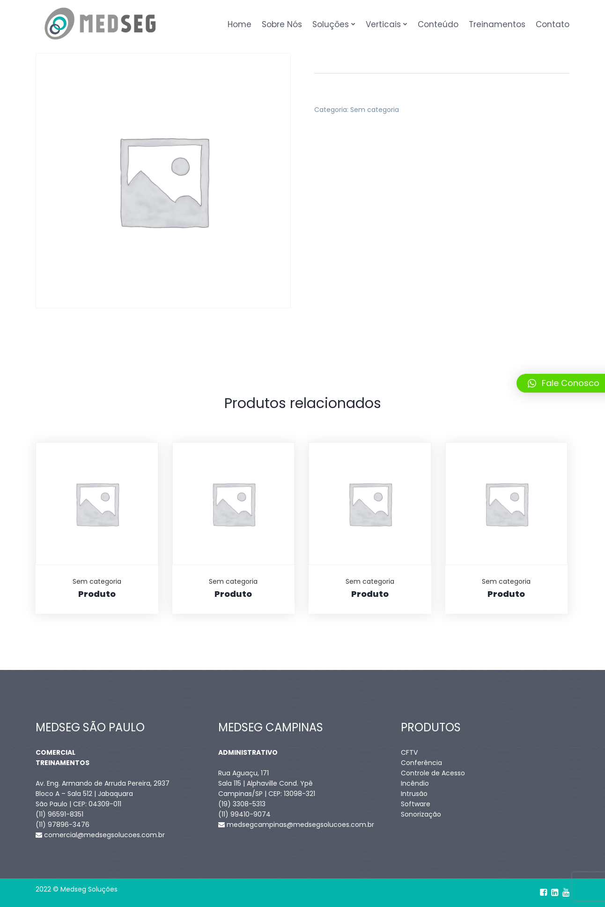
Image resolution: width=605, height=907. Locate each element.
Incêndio (415, 783)
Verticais (383, 24)
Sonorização (421, 814)
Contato (552, 24)
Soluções (330, 24)
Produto (97, 594)
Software (415, 804)
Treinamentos (497, 24)
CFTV (409, 752)
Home (239, 24)
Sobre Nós (282, 24)
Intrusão (414, 793)
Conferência (421, 762)
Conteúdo (438, 24)
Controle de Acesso (433, 773)
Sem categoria (374, 109)
